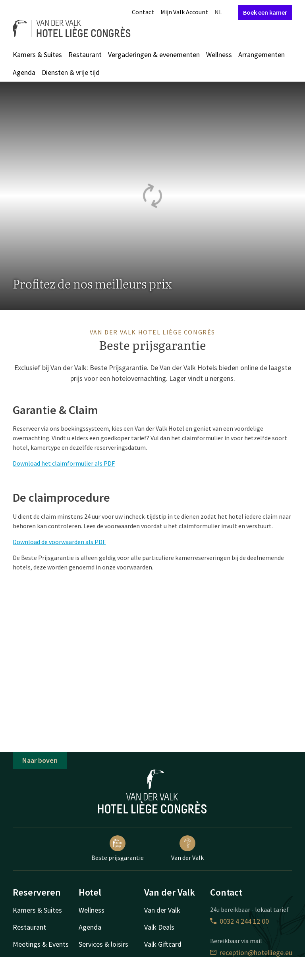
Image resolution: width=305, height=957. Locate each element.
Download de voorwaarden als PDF (59, 542)
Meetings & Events (41, 944)
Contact (143, 12)
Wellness (219, 54)
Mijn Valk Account (184, 12)
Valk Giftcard (162, 944)
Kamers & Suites (37, 54)
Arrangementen (261, 54)
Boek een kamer (265, 12)
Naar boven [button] (40, 760)
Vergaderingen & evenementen (154, 54)
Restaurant (85, 54)
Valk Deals (159, 927)
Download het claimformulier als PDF (64, 463)
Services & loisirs (103, 944)
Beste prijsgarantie (117, 848)
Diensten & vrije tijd (71, 72)
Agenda (24, 72)
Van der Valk (187, 848)
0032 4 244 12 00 (239, 921)
